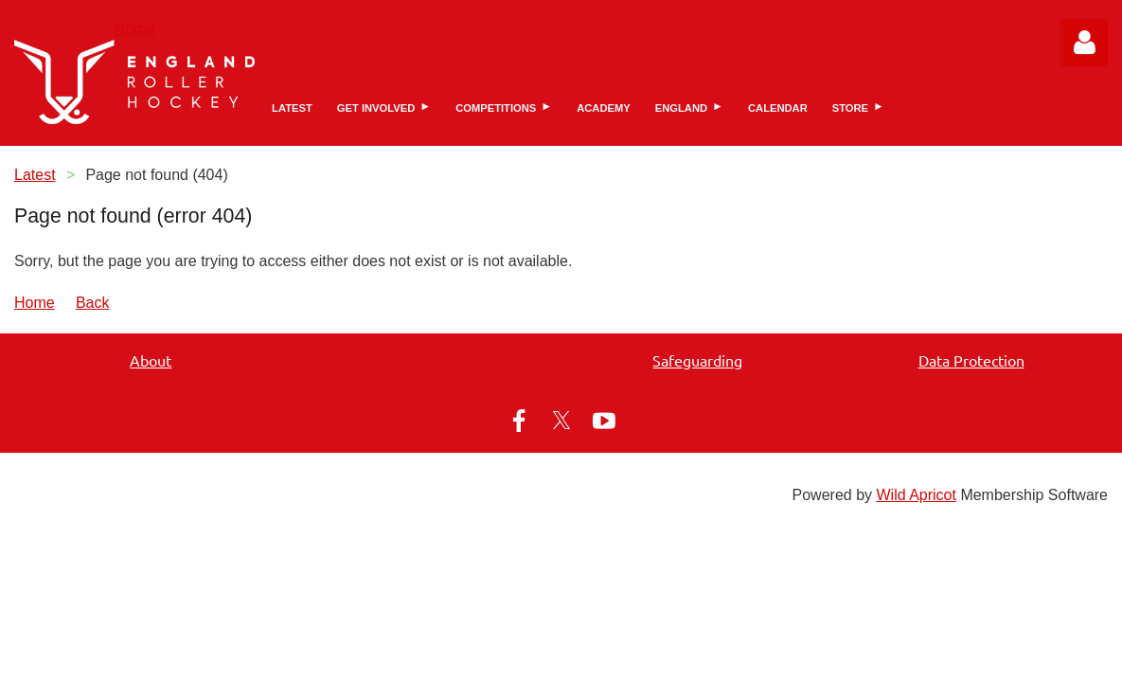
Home (135, 29)
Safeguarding (697, 359)
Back (93, 303)
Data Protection (971, 359)
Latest (35, 175)
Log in (1084, 42)
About (150, 359)
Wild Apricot (915, 495)
